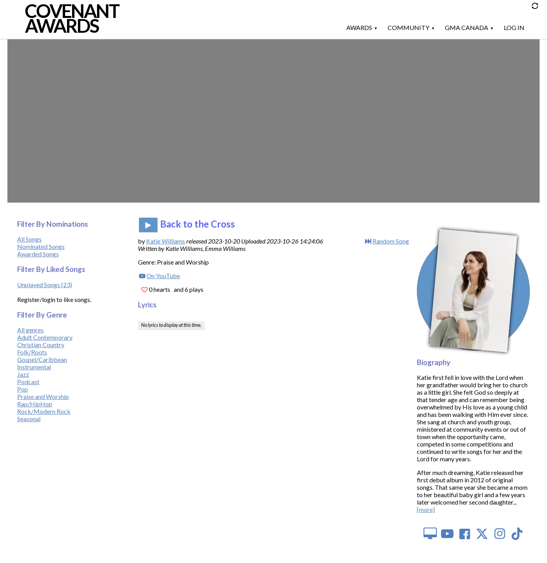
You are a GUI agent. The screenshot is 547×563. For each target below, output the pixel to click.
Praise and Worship (43, 396)
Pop (22, 389)
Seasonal (29, 418)
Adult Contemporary (44, 337)
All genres (30, 330)
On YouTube (163, 275)
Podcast (28, 381)
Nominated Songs (41, 246)
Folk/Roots (32, 352)
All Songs (29, 239)
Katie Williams (165, 241)
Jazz (23, 374)
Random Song (390, 241)
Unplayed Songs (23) (44, 284)
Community (408, 27)
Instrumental (34, 367)
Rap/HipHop (34, 404)
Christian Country (40, 344)
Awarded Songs (38, 254)
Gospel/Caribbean (42, 359)
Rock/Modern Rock (44, 411)
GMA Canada (466, 27)
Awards (359, 27)
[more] (426, 509)
